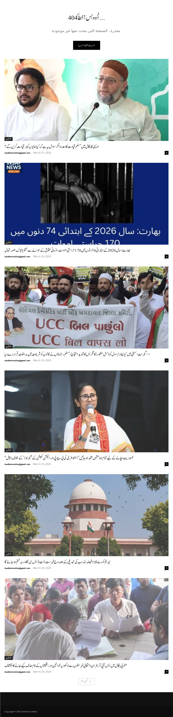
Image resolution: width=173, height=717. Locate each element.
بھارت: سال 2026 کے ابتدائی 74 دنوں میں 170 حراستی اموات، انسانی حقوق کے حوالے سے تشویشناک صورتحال (67, 250)
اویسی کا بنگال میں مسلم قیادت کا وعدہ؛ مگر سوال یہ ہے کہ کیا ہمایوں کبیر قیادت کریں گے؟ (52, 146)
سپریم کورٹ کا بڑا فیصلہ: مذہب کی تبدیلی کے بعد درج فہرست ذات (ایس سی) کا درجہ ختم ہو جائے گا (58, 562)
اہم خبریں (8, 138)
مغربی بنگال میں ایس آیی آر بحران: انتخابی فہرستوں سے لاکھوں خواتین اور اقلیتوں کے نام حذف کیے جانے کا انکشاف (66, 665)
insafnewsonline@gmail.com (17, 153)
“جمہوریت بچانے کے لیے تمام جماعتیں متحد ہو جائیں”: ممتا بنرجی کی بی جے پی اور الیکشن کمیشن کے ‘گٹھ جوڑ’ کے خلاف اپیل (69, 458)
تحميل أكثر (86, 681)
